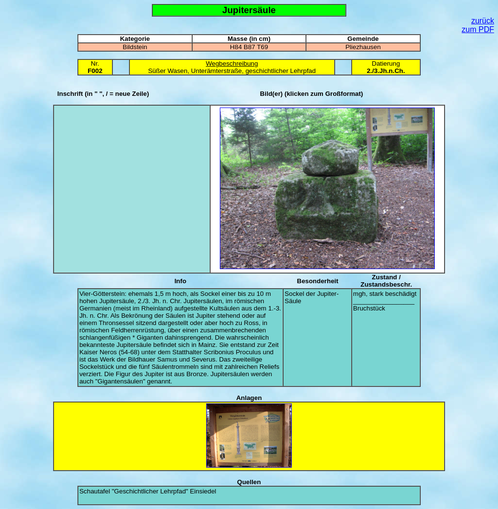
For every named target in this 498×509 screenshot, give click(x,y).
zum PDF (478, 29)
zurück (482, 21)
